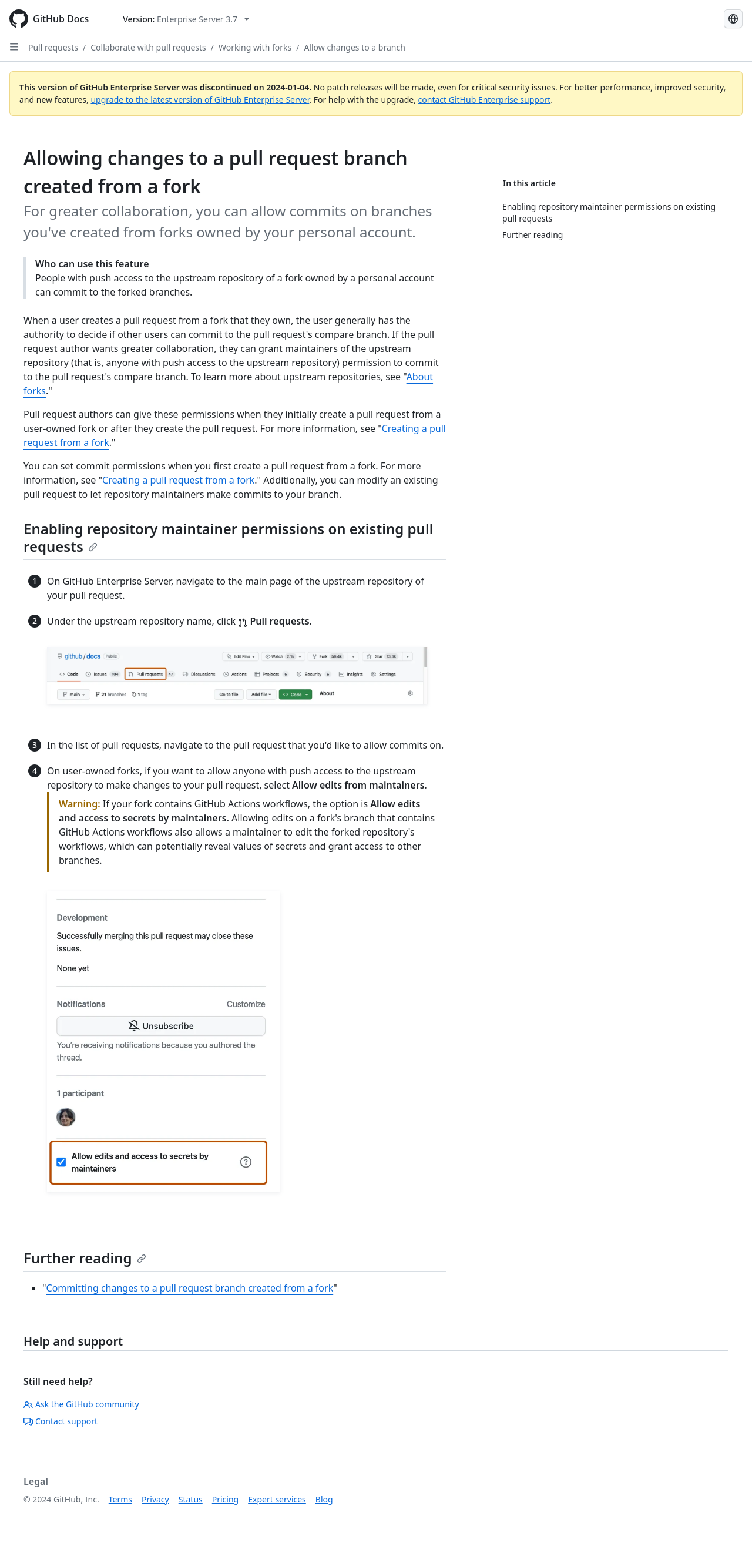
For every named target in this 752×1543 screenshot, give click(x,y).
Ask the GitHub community (81, 1404)
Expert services (277, 1499)
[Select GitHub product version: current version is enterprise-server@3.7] (186, 19)
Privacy (155, 1499)
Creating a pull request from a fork (178, 480)
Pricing (225, 1499)
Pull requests (53, 47)
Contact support (61, 1421)
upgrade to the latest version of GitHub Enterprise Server (199, 99)
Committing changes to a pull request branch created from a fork (190, 1288)
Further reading (85, 1257)
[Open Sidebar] (14, 47)
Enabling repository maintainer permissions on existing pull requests (228, 537)
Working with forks (255, 47)
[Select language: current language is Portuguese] (733, 18)
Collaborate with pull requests (148, 47)
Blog (324, 1499)
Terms (120, 1499)
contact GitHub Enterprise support (484, 99)
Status (191, 1499)
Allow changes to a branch (354, 47)
